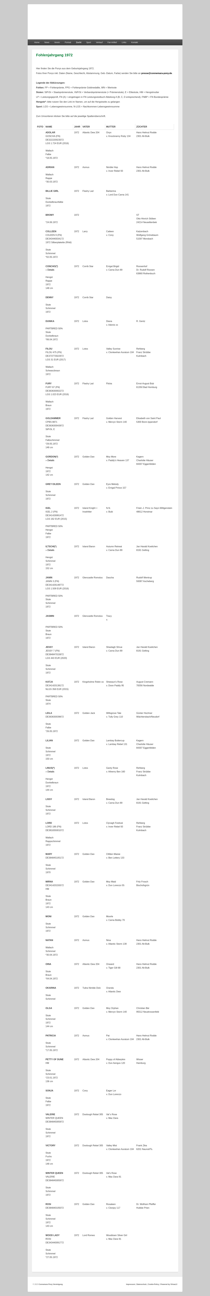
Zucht (78, 42)
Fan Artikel (112, 42)
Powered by (168, 1284)
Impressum (130, 1284)
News (46, 42)
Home (36, 42)
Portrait (68, 42)
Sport (88, 42)
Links (124, 42)
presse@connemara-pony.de (156, 73)
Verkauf (99, 42)
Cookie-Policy (153, 1284)
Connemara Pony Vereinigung (51, 1284)
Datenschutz (141, 1284)
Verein (57, 42)
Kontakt (134, 42)
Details (50, 270)
